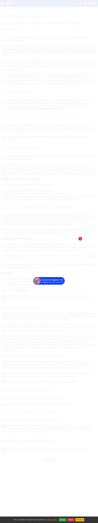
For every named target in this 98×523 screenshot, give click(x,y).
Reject (71, 520)
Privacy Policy (52, 520)
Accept (62, 520)
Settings (80, 520)
